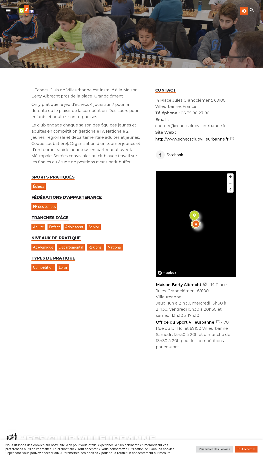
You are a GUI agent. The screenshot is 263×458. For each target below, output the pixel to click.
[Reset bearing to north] (230, 189)
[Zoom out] (230, 183)
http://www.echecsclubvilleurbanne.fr (191, 139)
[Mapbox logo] (167, 272)
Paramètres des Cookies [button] (214, 449)
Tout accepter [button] (246, 449)
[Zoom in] (230, 176)
